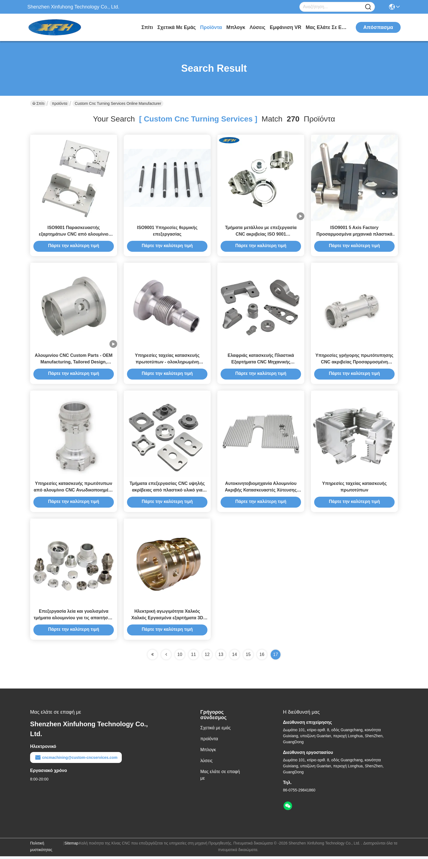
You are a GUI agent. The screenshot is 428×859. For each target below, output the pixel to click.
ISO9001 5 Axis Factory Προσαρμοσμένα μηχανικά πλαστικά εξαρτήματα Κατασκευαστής (354, 235)
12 (207, 657)
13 (220, 657)
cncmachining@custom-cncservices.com (75, 760)
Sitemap (71, 846)
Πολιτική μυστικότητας (41, 849)
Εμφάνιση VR (285, 27)
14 (234, 657)
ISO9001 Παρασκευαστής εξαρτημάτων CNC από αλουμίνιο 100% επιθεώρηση (73, 235)
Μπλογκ (235, 27)
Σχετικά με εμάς (176, 27)
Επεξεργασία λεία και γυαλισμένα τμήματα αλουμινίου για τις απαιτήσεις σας (74, 620)
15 (248, 657)
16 (261, 657)
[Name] (368, 7)
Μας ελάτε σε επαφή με (326, 27)
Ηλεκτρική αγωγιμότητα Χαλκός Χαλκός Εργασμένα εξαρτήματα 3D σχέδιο (167, 620)
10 (179, 657)
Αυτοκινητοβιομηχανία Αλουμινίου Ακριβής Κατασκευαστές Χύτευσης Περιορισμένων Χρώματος (261, 492)
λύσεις (257, 27)
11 (193, 657)
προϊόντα (211, 27)
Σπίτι (147, 27)
